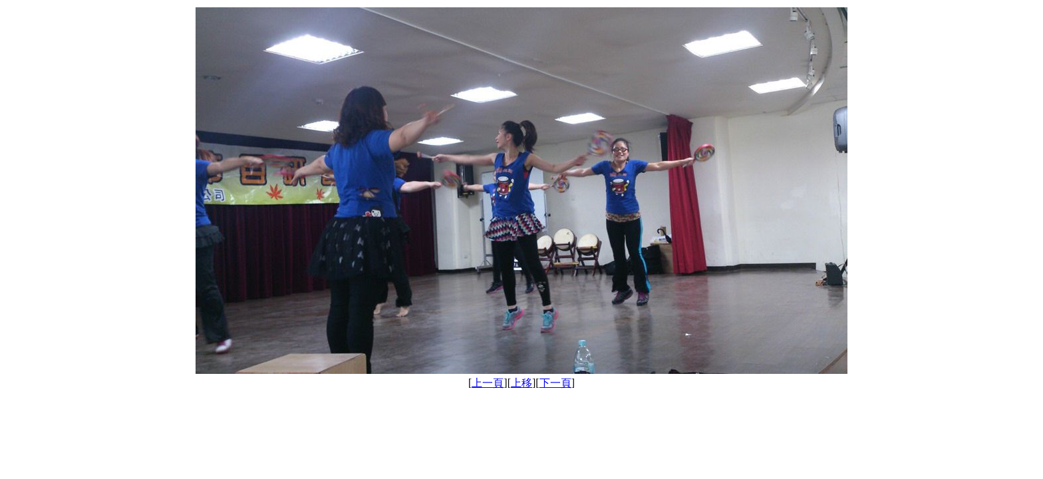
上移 (521, 383)
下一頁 (555, 383)
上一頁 (488, 383)
